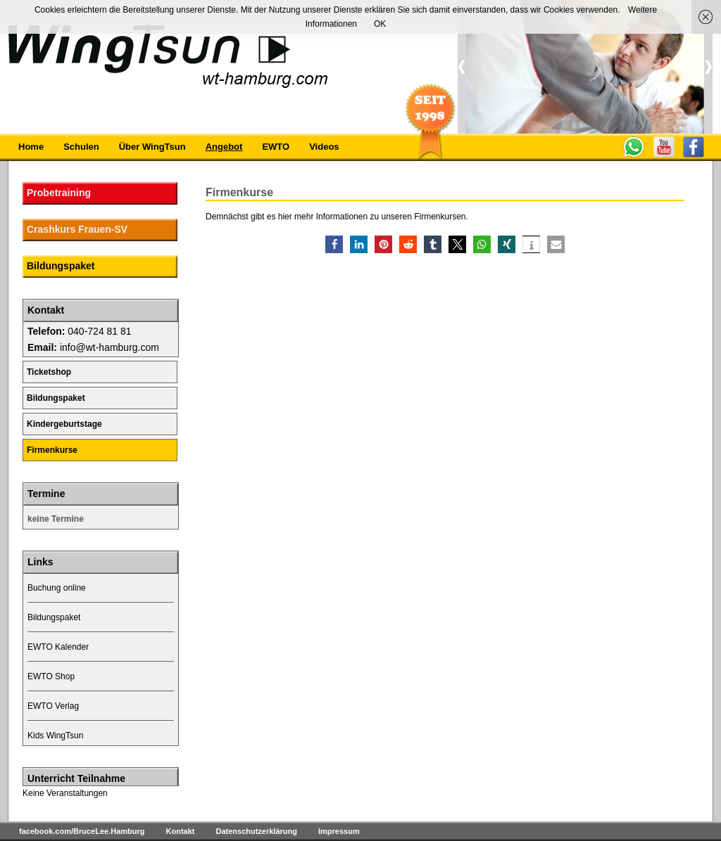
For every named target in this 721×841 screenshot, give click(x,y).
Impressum (339, 831)
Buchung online (56, 588)
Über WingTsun (152, 146)
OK (380, 24)
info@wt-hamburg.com (109, 347)
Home (31, 146)
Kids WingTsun (55, 735)
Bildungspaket (60, 265)
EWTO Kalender (58, 647)
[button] (334, 244)
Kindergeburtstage (64, 424)
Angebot (224, 146)
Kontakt (180, 831)
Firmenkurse (52, 450)
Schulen (81, 146)
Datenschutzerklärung (256, 831)
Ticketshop (49, 372)
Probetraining (59, 192)
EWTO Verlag (53, 706)
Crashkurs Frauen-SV (77, 229)
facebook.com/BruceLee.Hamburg (82, 831)
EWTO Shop (51, 676)
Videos (324, 146)
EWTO (275, 146)
